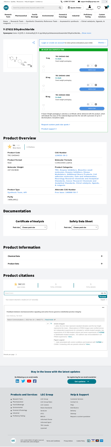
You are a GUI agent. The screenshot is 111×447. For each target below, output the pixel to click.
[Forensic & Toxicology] (11, 411)
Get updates (80, 382)
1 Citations (31, 148)
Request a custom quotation (80, 417)
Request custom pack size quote (55, 125)
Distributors (74, 408)
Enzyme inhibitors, (69, 170)
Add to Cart (92, 70)
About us (7, 1)
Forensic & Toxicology (20, 411)
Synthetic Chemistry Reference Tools (41, 21)
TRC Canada (45, 426)
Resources (20, 1)
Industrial (16, 414)
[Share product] (33, 42)
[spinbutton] (92, 66)
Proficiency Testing (19, 416)
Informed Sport (46, 423)
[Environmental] (11, 408)
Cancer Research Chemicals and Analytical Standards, (75, 182)
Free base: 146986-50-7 (66, 193)
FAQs (72, 405)
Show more (86, 33)
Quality (13, 1)
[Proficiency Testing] (11, 417)
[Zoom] (31, 66)
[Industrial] (11, 414)
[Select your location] (104, 1)
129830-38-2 (61, 156)
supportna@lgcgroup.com (90, 1)
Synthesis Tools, (16, 193)
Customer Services (76, 399)
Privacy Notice (68, 441)
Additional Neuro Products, (80, 175)
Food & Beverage (18, 405)
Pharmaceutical (18, 402)
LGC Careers (45, 405)
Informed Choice (46, 420)
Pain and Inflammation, (86, 177)
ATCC (42, 414)
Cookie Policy (81, 441)
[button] (96, 66)
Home (5, 21)
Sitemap (73, 414)
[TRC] (20, 50)
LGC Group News (46, 402)
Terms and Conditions (53, 441)
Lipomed (44, 429)
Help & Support (29, 1)
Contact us (39, 1)
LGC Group (44, 399)
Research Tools (17, 21)
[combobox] (37, 7)
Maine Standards (46, 408)
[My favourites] (99, 8)
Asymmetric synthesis (69, 21)
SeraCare (44, 411)
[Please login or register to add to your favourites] (43, 67)
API (25, 193)
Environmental (18, 408)
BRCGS (43, 417)
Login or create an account (53, 43)
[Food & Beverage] (11, 405)
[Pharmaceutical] (11, 403)
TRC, (57, 170)
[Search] (60, 7)
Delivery (73, 411)
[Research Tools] (11, 400)
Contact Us (74, 402)
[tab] (55, 256)
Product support (48, 129)
